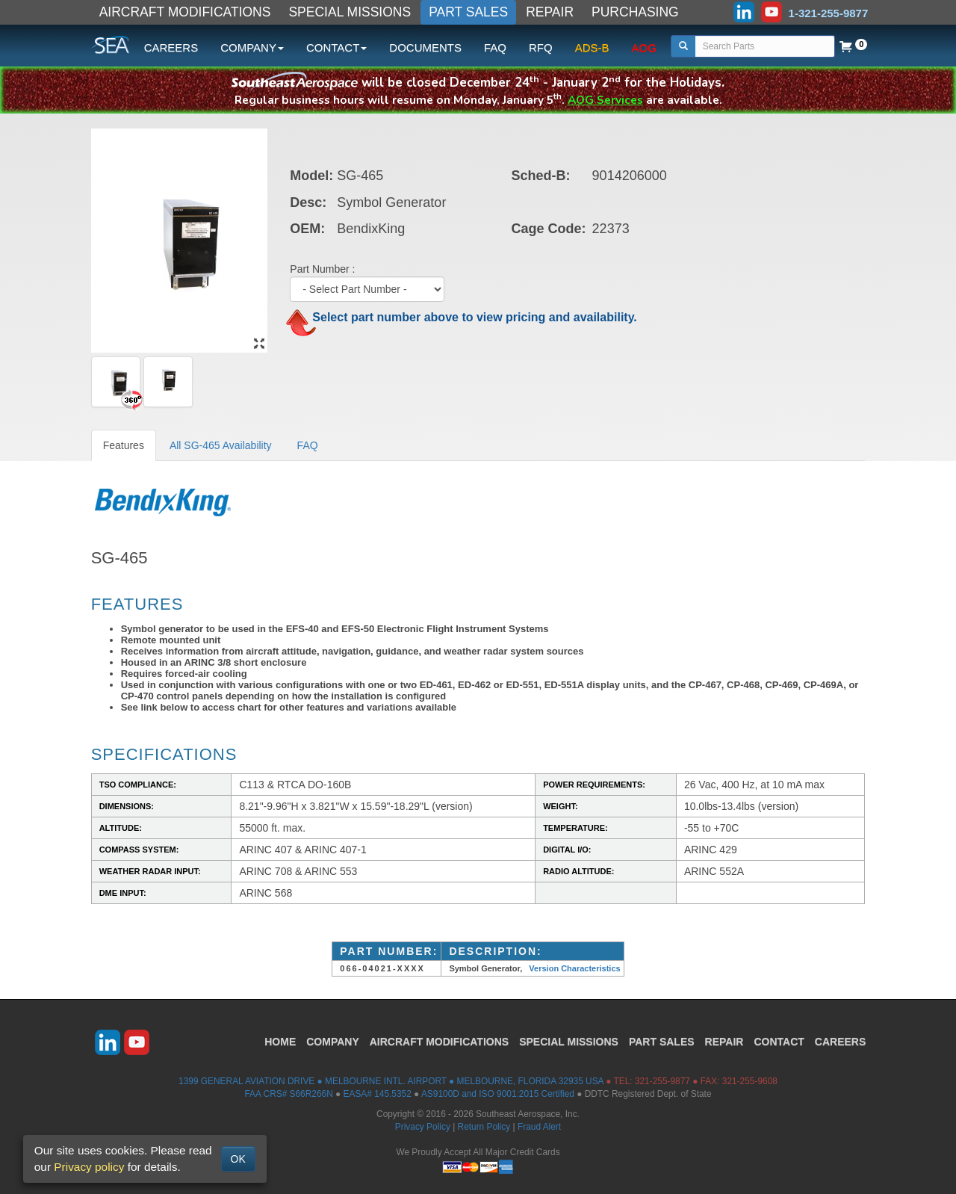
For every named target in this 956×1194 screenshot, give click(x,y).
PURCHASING (635, 11)
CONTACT (779, 1042)
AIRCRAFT (439, 1042)
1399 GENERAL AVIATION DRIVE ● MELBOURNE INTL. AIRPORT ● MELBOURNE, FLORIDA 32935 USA (391, 1081)
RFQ (541, 47)
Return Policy (484, 1127)
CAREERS (171, 47)
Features (123, 445)
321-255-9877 (662, 1081)
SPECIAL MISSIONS (349, 11)
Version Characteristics (574, 968)
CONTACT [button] (336, 47)
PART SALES (468, 11)
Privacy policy (89, 1166)
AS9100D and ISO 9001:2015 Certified (497, 1094)
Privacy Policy (422, 1127)
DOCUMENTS (425, 47)
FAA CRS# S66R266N (288, 1094)
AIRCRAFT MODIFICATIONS (185, 11)
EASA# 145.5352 (378, 1094)
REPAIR (550, 11)
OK (238, 1159)
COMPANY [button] (252, 47)
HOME (280, 1042)
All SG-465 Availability (221, 445)
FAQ (495, 47)
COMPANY (332, 1042)
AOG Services (605, 100)
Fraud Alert (539, 1127)
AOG (644, 47)
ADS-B (592, 47)
